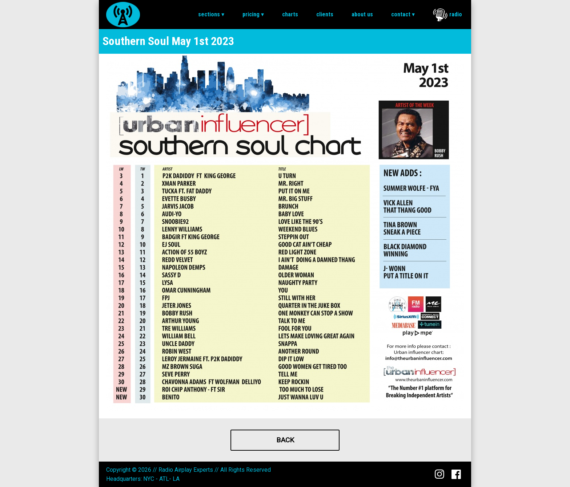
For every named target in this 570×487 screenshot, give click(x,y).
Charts (290, 14)
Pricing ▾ (253, 14)
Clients (324, 14)
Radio (447, 14)
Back (285, 440)
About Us (362, 14)
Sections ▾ (211, 14)
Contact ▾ (403, 14)
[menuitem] (211, 14)
